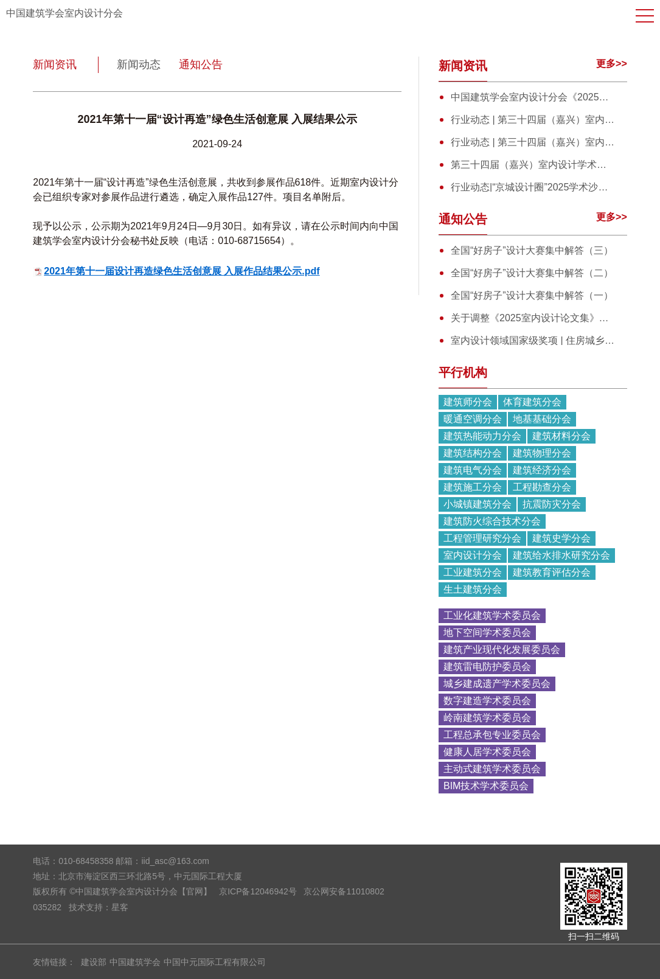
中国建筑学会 (135, 962)
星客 (119, 907)
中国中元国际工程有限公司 (215, 962)
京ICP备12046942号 (258, 891)
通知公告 (201, 64)
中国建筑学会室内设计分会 (64, 13)
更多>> (611, 63)
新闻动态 (139, 64)
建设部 (93, 962)
